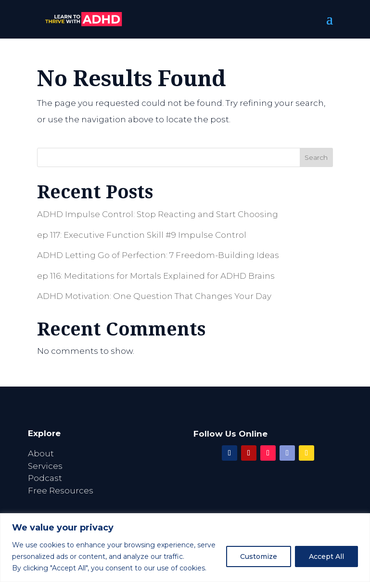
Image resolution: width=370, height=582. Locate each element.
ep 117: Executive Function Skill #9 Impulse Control (141, 235)
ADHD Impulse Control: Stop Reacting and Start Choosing (157, 214)
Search (316, 157)
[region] (185, 547)
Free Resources (60, 490)
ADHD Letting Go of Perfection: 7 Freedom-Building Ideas (158, 255)
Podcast (45, 478)
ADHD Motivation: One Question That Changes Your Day (154, 296)
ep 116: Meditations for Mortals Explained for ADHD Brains (156, 276)
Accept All (326, 556)
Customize (258, 556)
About (41, 453)
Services (45, 466)
